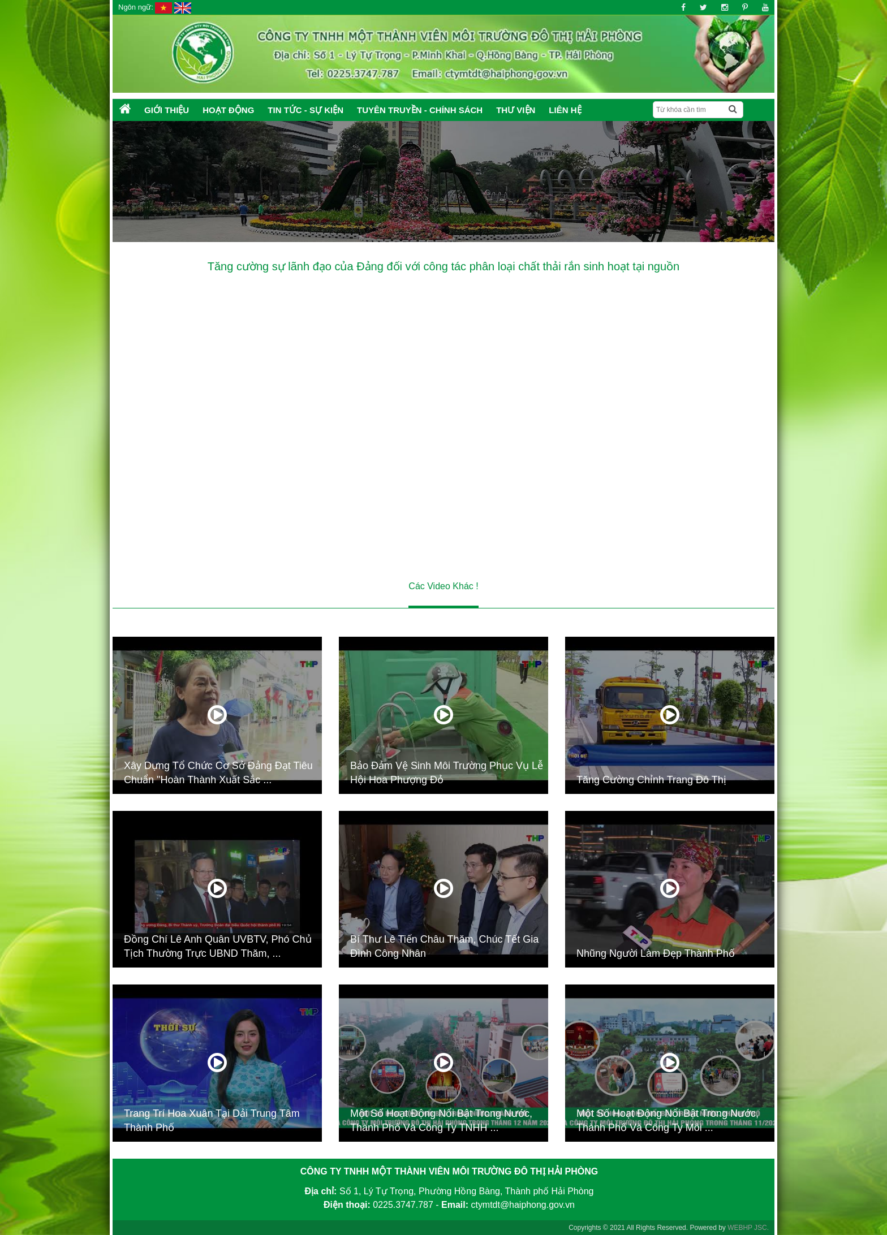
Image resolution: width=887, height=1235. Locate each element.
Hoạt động (228, 110)
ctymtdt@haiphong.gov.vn (523, 1205)
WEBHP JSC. (748, 1228)
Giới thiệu (166, 110)
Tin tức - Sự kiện (305, 110)
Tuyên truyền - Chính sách (420, 110)
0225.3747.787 (403, 1205)
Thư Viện (515, 110)
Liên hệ (565, 110)
